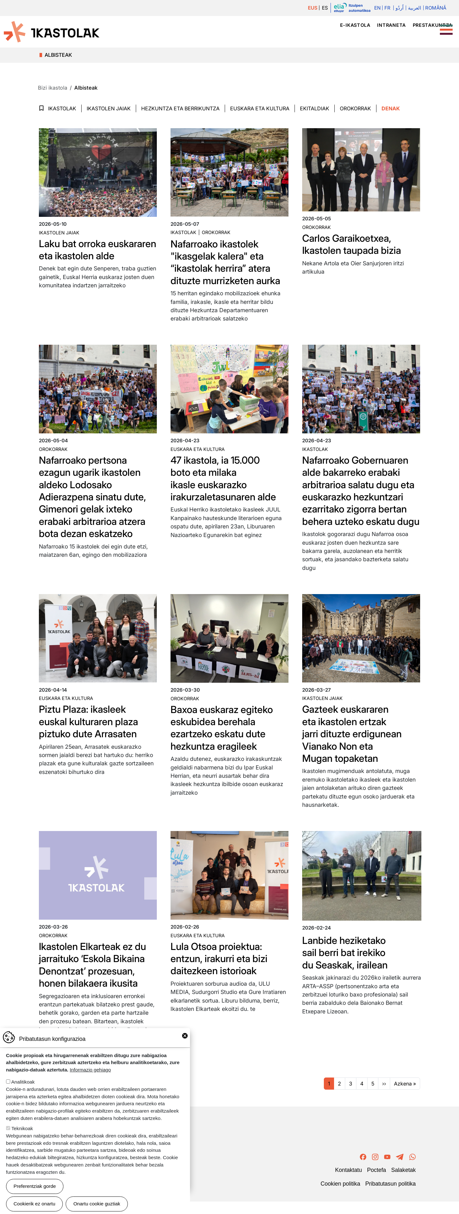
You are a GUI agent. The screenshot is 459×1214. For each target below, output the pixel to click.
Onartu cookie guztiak (96, 1203)
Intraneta (391, 25)
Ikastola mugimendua (230, 36)
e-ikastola (355, 25)
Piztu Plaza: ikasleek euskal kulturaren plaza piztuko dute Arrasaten (91, 733)
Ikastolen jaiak (109, 108)
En (377, 7)
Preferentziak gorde (35, 1186)
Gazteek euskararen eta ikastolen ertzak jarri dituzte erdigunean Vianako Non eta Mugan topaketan (354, 746)
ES (325, 8)
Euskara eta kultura (198, 449)
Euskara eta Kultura (259, 108)
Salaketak (403, 1182)
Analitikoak (22, 1082)
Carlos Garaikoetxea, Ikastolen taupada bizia (354, 244)
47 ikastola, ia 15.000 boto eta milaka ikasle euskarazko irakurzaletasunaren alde (226, 478)
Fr (387, 7)
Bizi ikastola (420, 36)
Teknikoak (22, 1128)
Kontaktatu (348, 1182)
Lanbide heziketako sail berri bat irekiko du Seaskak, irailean (347, 964)
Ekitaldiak (314, 108)
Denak (391, 108)
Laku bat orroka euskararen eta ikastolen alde (74, 255)
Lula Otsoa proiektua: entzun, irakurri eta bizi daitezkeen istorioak (222, 970)
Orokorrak (355, 108)
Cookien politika (340, 1196)
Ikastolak (299, 36)
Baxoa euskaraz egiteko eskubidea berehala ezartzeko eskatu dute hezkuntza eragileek (224, 739)
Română (436, 7)
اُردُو (399, 7)
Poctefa (376, 1182)
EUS (312, 8)
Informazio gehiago (90, 1069)
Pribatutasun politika (390, 1196)
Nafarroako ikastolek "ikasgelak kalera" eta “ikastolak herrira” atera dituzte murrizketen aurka (228, 262)
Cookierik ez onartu (34, 1203)
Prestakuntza (433, 25)
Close (185, 1036)
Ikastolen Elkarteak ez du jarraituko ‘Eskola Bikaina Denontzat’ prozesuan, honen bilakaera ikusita (95, 976)
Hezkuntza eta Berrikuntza (180, 108)
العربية (413, 7)
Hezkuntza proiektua (358, 36)
